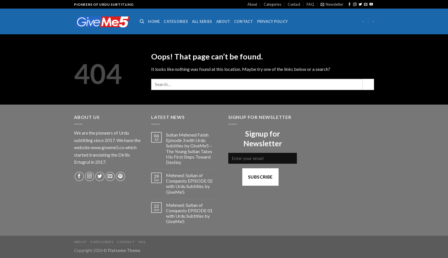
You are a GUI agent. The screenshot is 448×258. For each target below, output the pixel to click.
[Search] (142, 21)
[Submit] (368, 84)
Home (154, 21)
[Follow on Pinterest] (120, 176)
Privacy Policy (272, 21)
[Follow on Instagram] (355, 5)
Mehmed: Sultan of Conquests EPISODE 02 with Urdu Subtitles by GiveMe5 (189, 184)
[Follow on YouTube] (371, 5)
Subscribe (260, 176)
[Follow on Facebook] (349, 5)
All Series (202, 21)
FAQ (310, 4)
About (252, 4)
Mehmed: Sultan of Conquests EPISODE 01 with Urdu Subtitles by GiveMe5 (189, 213)
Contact (294, 4)
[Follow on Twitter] (360, 5)
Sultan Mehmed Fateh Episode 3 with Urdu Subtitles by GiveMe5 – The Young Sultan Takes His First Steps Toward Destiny (189, 148)
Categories (272, 4)
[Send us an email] (365, 5)
